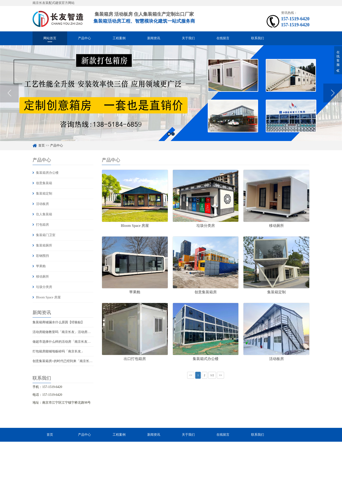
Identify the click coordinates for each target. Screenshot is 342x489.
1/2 (212, 375)
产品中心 (84, 38)
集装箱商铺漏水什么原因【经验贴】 (58, 322)
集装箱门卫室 (45, 235)
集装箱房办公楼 (47, 172)
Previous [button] (9, 93)
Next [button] (332, 93)
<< (190, 375)
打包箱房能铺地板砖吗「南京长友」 (58, 351)
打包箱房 (42, 224)
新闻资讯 (153, 38)
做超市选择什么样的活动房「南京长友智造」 (65, 341)
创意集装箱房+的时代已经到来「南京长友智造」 (67, 361)
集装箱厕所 (44, 245)
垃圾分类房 (44, 287)
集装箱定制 (44, 193)
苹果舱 (41, 266)
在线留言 (222, 38)
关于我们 (188, 38)
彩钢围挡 (42, 256)
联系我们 (257, 38)
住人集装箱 (44, 214)
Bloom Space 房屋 (48, 297)
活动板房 (42, 204)
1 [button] (169, 134)
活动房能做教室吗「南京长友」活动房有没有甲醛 (68, 332)
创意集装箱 (44, 183)
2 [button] (173, 134)
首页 (41, 145)
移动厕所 (42, 276)
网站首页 (49, 38)
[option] (171, 93)
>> (220, 375)
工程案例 (119, 38)
